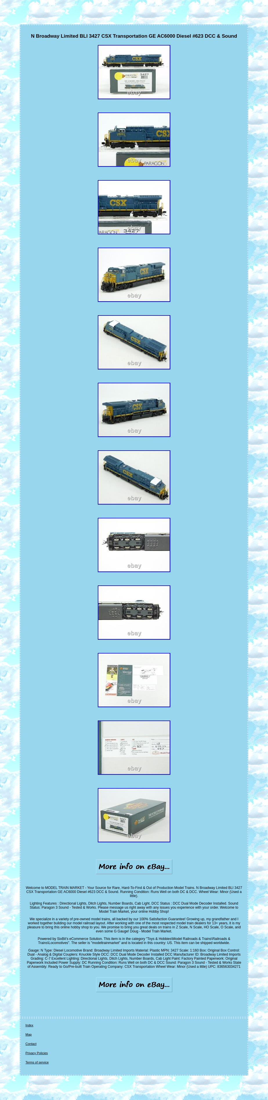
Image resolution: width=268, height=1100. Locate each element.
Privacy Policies (37, 1053)
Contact (31, 1043)
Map (29, 1034)
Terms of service (37, 1062)
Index (29, 1025)
